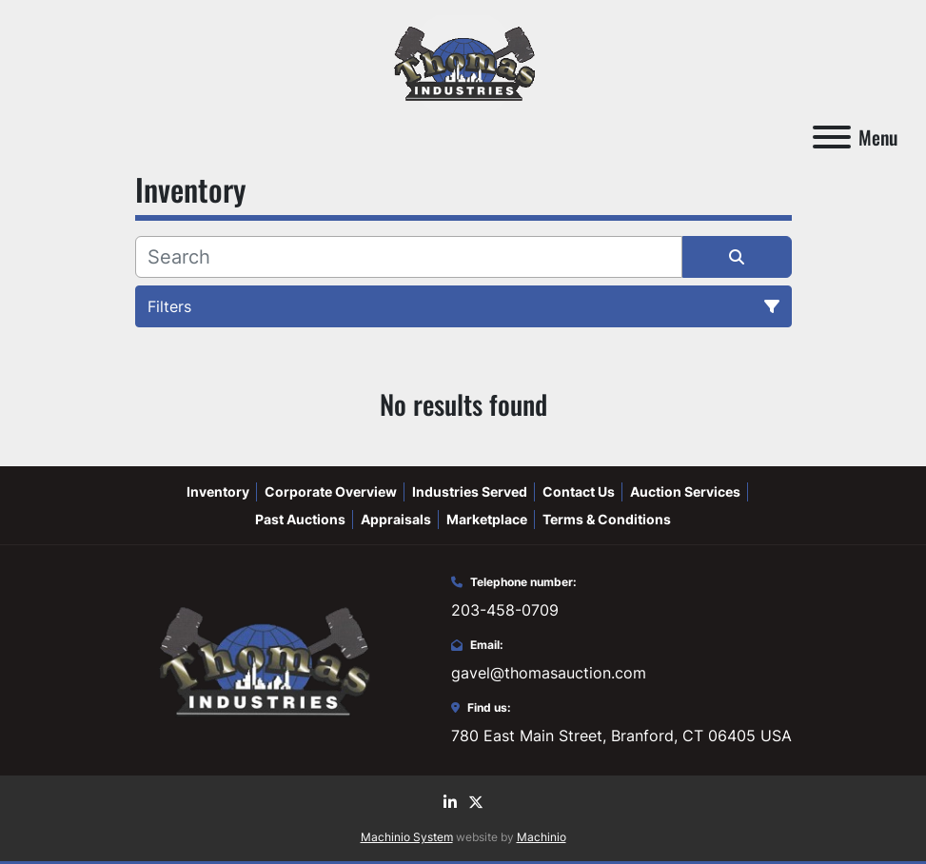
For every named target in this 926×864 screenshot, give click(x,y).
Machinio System (407, 837)
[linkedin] (450, 802)
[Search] (408, 257)
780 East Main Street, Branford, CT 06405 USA (621, 735)
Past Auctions (300, 519)
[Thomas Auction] (261, 658)
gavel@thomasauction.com (548, 672)
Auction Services (685, 491)
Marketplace (486, 519)
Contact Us (578, 491)
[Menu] (832, 137)
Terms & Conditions (606, 519)
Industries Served (469, 491)
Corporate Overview (331, 491)
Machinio (541, 837)
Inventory (218, 491)
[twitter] (475, 802)
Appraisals (396, 519)
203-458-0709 (505, 609)
